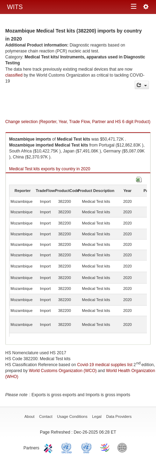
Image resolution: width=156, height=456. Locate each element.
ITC (49, 447)
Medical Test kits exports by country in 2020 (49, 168)
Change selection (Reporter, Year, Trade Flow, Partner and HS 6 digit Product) (77, 121)
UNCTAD (68, 447)
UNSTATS (86, 447)
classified (13, 75)
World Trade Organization (105, 447)
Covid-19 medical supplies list (104, 364)
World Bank (124, 447)
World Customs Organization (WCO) (63, 370)
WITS (15, 6)
